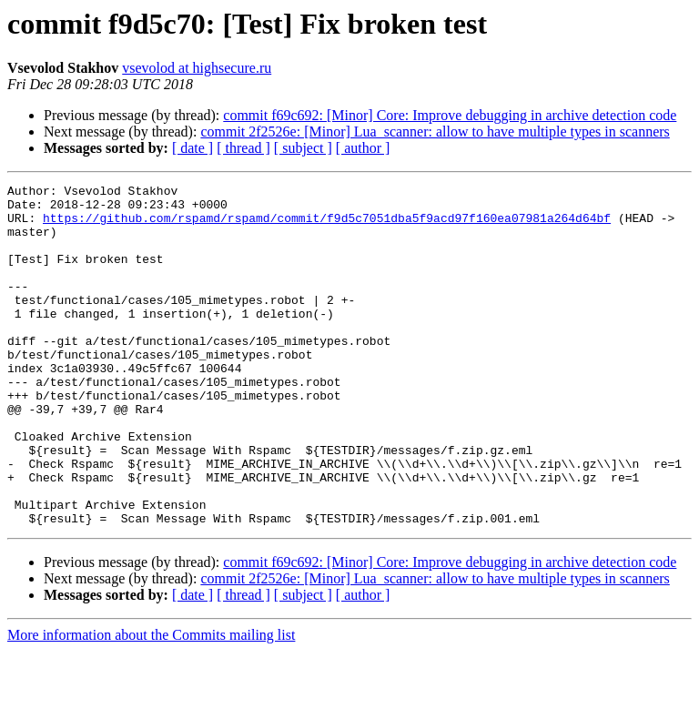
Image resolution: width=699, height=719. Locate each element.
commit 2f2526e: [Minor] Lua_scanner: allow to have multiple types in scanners (434, 131)
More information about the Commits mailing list (151, 703)
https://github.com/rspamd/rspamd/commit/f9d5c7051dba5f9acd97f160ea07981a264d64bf (327, 226)
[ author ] (363, 148)
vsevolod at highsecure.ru (196, 68)
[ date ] (192, 148)
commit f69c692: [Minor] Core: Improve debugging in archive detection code (449, 115)
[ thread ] (243, 148)
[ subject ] (303, 148)
